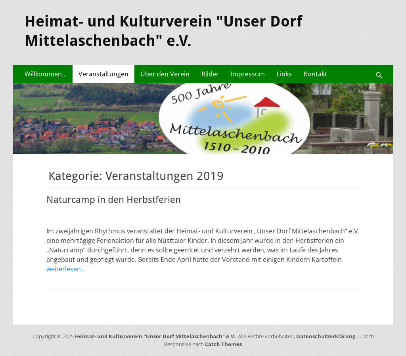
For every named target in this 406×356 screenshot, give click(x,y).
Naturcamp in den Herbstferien (113, 199)
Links (284, 74)
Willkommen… (46, 74)
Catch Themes (223, 344)
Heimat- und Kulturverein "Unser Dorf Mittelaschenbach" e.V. (155, 336)
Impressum (248, 74)
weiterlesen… (66, 269)
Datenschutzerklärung (325, 336)
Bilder (210, 74)
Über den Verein (165, 74)
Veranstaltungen (103, 74)
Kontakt (315, 74)
